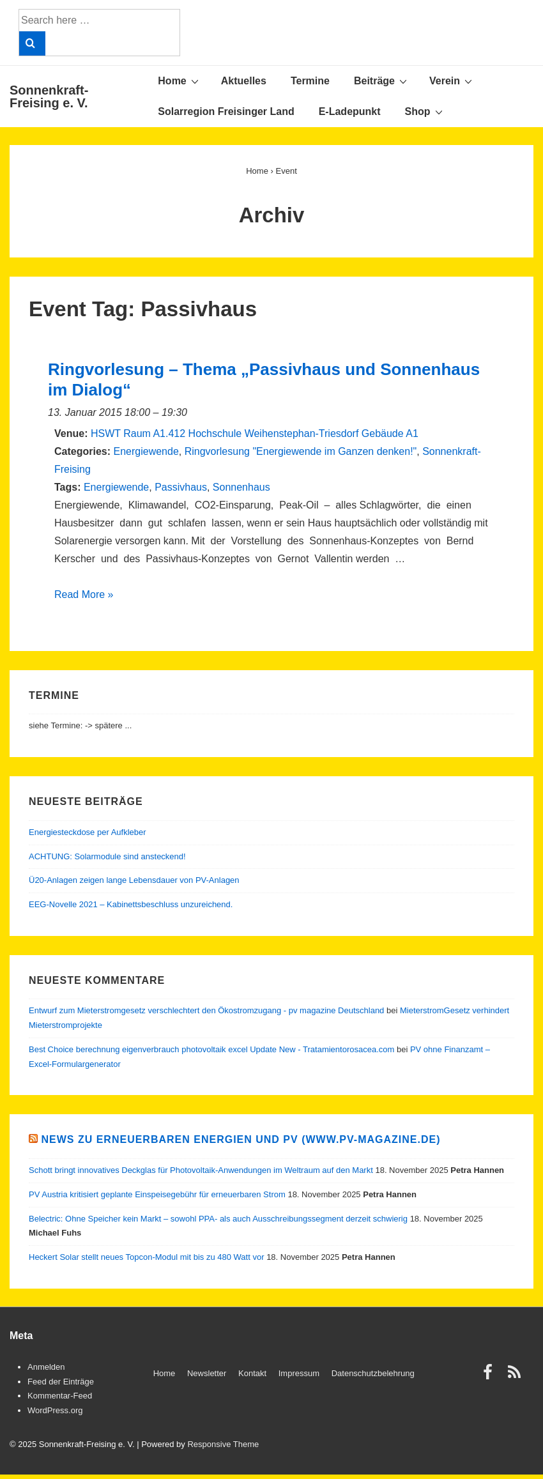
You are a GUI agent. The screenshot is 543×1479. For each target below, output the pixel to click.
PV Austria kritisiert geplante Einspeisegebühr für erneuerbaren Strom (157, 1194)
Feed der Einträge (60, 1381)
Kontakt (252, 1373)
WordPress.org (54, 1410)
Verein (452, 80)
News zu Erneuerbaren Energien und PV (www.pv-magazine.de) (240, 1139)
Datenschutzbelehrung (373, 1373)
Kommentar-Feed (59, 1395)
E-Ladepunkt (350, 111)
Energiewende (145, 451)
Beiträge (382, 80)
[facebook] (490, 1376)
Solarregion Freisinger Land (226, 111)
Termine (310, 80)
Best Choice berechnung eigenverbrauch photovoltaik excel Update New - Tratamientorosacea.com (211, 1049)
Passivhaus (181, 487)
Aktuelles (243, 80)
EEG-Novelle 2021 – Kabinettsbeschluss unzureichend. (131, 904)
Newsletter (206, 1373)
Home (179, 80)
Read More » (84, 594)
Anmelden (46, 1367)
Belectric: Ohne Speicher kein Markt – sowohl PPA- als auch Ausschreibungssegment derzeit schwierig (218, 1218)
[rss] (516, 1376)
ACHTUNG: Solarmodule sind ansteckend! (107, 856)
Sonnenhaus (241, 487)
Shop (425, 111)
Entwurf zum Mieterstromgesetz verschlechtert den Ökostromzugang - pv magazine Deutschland (206, 1010)
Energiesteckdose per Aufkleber (87, 832)
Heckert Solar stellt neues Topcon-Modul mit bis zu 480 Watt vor (146, 1257)
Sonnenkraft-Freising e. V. (49, 96)
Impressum (299, 1373)
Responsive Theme (223, 1444)
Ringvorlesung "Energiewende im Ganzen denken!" (301, 451)
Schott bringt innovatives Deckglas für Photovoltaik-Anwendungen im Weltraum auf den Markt (201, 1170)
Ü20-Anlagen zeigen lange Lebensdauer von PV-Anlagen (134, 880)
